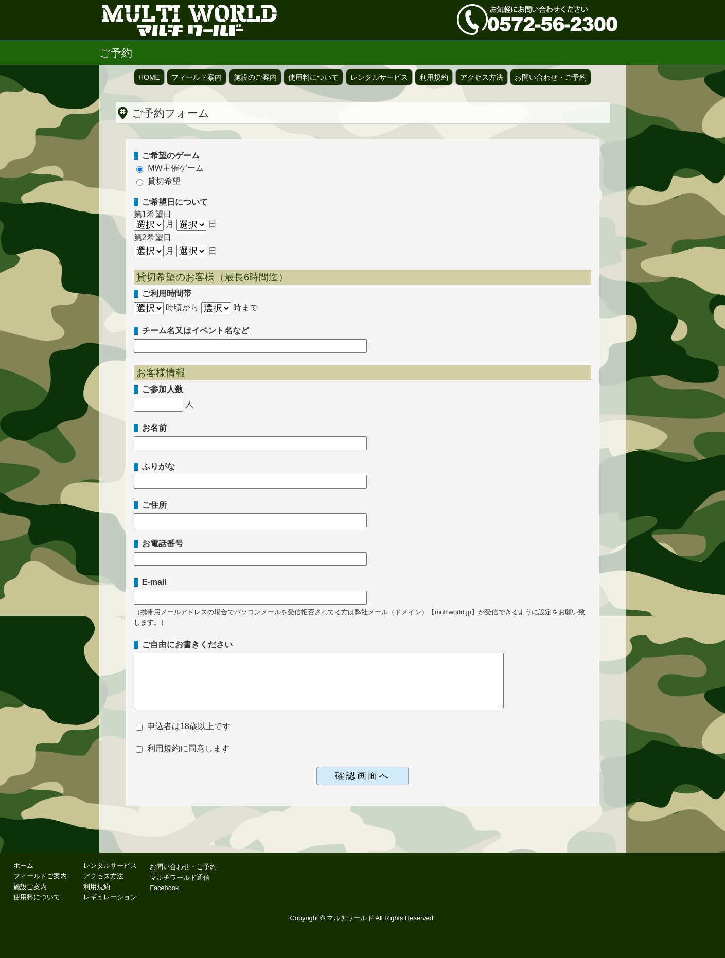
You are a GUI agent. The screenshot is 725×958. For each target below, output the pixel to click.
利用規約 (433, 77)
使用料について (313, 77)
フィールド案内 (196, 77)
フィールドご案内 (40, 876)
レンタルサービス (379, 77)
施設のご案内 (255, 77)
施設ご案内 (30, 887)
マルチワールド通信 (180, 877)
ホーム (23, 866)
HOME (149, 77)
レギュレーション (110, 897)
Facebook (164, 888)
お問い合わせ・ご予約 (551, 77)
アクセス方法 (481, 77)
